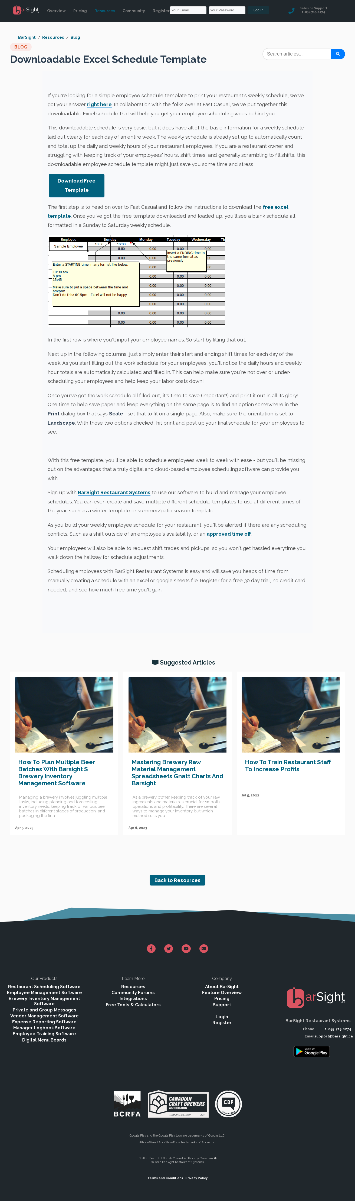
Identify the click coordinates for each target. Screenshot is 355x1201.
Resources (104, 11)
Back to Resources (177, 880)
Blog (75, 37)
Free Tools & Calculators (133, 1004)
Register (161, 11)
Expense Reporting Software (44, 1021)
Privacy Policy (196, 1178)
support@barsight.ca (333, 1036)
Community (134, 11)
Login (222, 1016)
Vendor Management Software (44, 1015)
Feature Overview (222, 992)
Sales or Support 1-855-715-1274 (313, 10)
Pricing (80, 11)
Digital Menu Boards (44, 1040)
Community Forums (133, 992)
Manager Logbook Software (44, 1027)
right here (99, 104)
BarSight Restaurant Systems (114, 492)
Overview (56, 11)
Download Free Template (77, 185)
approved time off (229, 534)
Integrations (133, 998)
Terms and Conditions (165, 1178)
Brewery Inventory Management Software (44, 1001)
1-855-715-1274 (338, 1029)
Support (222, 1004)
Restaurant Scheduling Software (44, 986)
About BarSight (222, 986)
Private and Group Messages (44, 1010)
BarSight (27, 37)
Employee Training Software (44, 1033)
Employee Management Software (44, 992)
